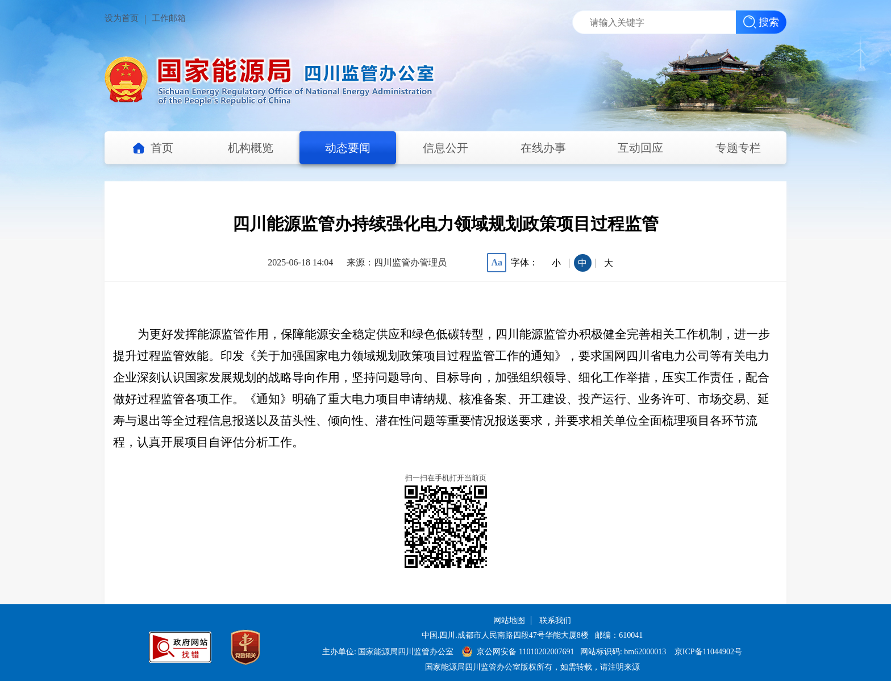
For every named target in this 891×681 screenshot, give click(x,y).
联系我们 (555, 620)
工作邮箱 (169, 18)
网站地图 (509, 620)
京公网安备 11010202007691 (526, 651)
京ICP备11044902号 (708, 651)
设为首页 (122, 18)
